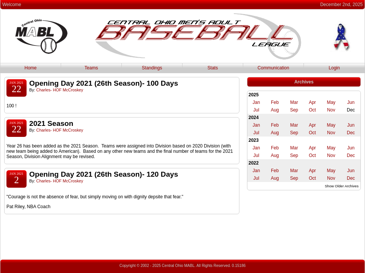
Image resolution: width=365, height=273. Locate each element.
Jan (256, 102)
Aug (275, 110)
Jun (350, 102)
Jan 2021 (16, 83)
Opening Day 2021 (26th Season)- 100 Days (103, 83)
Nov (331, 110)
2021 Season (51, 123)
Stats (213, 68)
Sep (294, 110)
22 (16, 89)
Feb (275, 102)
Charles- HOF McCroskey (59, 90)
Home (30, 68)
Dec (351, 132)
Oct (312, 110)
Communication (273, 68)
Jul (256, 110)
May (331, 102)
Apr (312, 102)
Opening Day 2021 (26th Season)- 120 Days (103, 174)
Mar (294, 102)
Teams (91, 68)
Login (334, 68)
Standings (152, 68)
